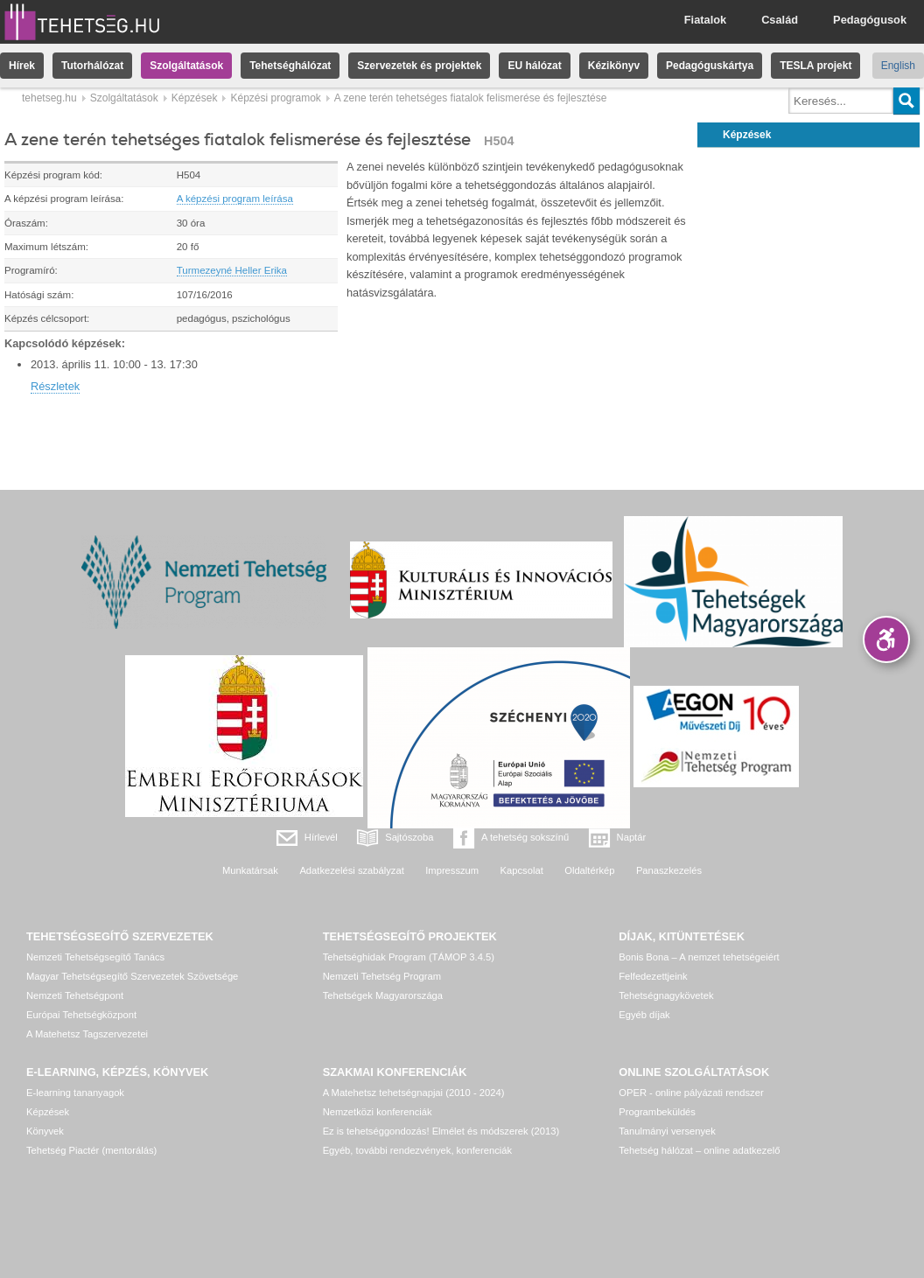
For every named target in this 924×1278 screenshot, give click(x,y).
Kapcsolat (521, 870)
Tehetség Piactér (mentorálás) (91, 1150)
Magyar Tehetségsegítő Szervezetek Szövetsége (132, 976)
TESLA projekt (815, 65)
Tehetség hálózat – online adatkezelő (699, 1150)
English (898, 65)
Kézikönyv (614, 65)
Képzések (195, 98)
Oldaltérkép (589, 870)
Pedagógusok (869, 19)
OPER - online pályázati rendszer (691, 1092)
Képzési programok (275, 98)
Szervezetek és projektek (419, 65)
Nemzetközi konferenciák (377, 1112)
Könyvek (45, 1131)
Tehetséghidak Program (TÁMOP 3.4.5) (408, 957)
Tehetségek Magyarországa (383, 995)
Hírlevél (321, 837)
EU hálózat (534, 65)
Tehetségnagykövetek (666, 995)
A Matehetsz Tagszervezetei (87, 1034)
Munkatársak (250, 870)
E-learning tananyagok (75, 1092)
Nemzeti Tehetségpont (74, 995)
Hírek (22, 65)
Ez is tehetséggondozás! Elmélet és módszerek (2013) (441, 1131)
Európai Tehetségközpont (81, 1014)
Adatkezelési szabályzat (351, 870)
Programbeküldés (657, 1112)
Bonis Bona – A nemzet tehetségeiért (699, 957)
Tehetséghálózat (290, 65)
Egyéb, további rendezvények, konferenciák (417, 1150)
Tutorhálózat (92, 65)
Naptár (632, 837)
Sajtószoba (409, 837)
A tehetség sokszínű (525, 837)
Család (779, 19)
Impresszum (452, 870)
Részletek (55, 386)
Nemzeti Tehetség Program (382, 976)
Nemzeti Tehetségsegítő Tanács (95, 957)
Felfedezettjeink (653, 976)
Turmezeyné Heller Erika (232, 270)
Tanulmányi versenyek (667, 1131)
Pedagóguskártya (709, 65)
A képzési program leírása (235, 198)
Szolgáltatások (186, 65)
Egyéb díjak (644, 1014)
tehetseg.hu (49, 98)
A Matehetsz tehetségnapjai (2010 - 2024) (414, 1092)
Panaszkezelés (669, 870)
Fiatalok (705, 19)
